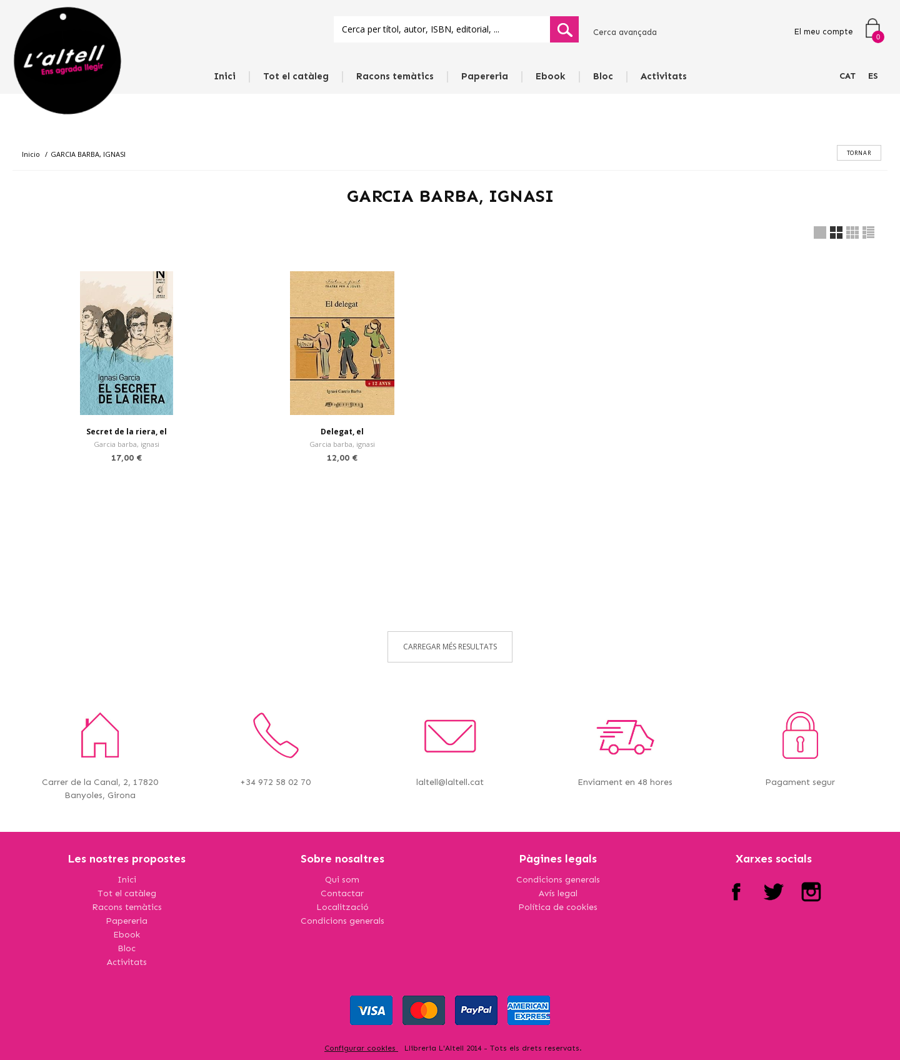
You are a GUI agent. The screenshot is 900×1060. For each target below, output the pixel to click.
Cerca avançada (625, 32)
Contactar (342, 893)
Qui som (342, 879)
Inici (225, 76)
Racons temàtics (395, 76)
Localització (342, 907)
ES (873, 76)
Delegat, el (342, 431)
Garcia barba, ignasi (126, 444)
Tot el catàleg (296, 76)
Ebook (551, 76)
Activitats (664, 76)
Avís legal (558, 893)
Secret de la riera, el (126, 431)
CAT (847, 76)
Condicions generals (342, 921)
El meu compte (823, 31)
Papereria (484, 76)
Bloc (603, 76)
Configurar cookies (361, 1048)
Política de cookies (558, 907)
